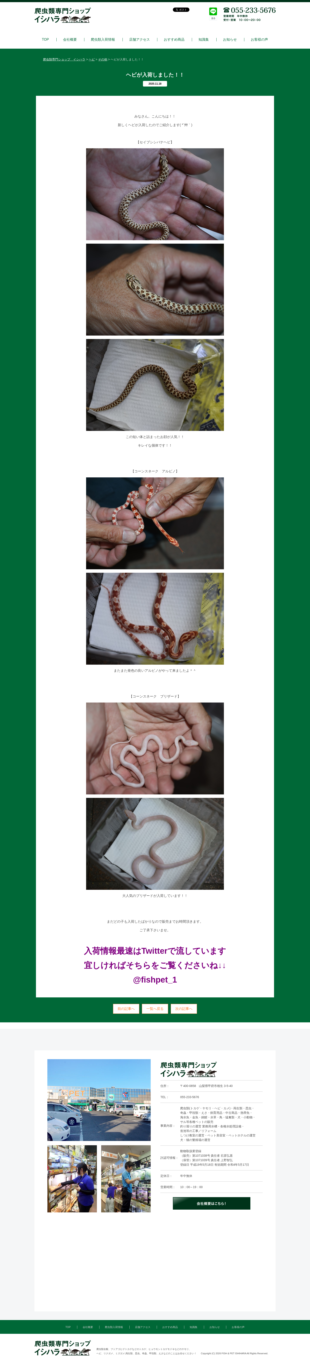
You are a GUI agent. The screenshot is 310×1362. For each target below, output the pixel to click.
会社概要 (70, 39)
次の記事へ (183, 1009)
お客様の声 (259, 39)
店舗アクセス (139, 39)
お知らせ (230, 39)
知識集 (203, 39)
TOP (45, 39)
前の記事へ (126, 1009)
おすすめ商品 (174, 39)
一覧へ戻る (155, 1009)
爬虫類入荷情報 (103, 39)
